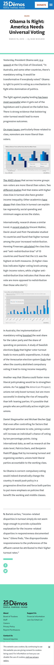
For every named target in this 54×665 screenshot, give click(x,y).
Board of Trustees (10, 616)
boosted (27, 335)
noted (22, 386)
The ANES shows (12, 180)
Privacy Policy (9, 626)
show (15, 453)
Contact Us (8, 635)
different (8, 189)
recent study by (20, 227)
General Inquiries (10, 639)
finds (16, 349)
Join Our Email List (34, 619)
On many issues (11, 129)
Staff (5, 619)
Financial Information (36, 616)
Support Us (31, 613)
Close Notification (49, 653)
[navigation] (51, 5)
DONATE (41, 4)
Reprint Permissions (11, 629)
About (5, 613)
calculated (29, 246)
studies (17, 189)
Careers (6, 623)
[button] (5, 565)
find (48, 419)
